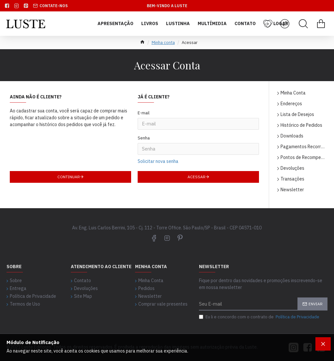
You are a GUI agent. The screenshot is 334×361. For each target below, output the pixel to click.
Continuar (68, 157)
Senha (144, 128)
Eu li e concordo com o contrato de (259, 317)
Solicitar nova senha (158, 141)
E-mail (143, 113)
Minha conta (163, 42)
